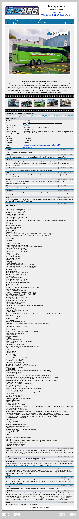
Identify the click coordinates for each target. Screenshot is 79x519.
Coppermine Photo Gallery (42, 507)
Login (59, 12)
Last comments (63, 14)
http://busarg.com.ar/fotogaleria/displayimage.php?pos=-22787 (42, 145)
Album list (44, 14)
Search (68, 16)
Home (54, 12)
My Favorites (61, 16)
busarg (25, 123)
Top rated (52, 16)
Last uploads (53, 14)
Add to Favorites (28, 147)
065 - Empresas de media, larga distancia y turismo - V (29, 20)
